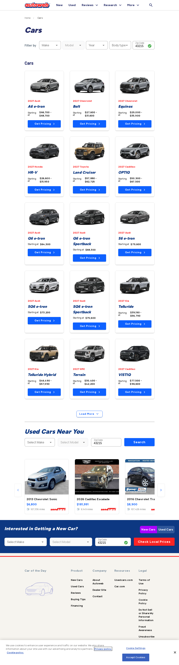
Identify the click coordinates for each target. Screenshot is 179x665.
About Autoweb (98, 581)
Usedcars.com (123, 580)
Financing (77, 605)
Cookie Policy (143, 601)
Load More (89, 414)
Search (139, 442)
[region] (89, 652)
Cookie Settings (135, 648)
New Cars (148, 529)
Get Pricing (45, 123)
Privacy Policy (143, 591)
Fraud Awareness (145, 628)
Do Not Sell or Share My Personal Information (146, 615)
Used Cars (165, 529)
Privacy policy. (103, 648)
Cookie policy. (15, 652)
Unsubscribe (147, 636)
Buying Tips (78, 599)
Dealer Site (99, 589)
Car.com (119, 586)
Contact (97, 596)
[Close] (175, 652)
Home (28, 18)
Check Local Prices (154, 542)
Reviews (76, 592)
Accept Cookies (135, 657)
